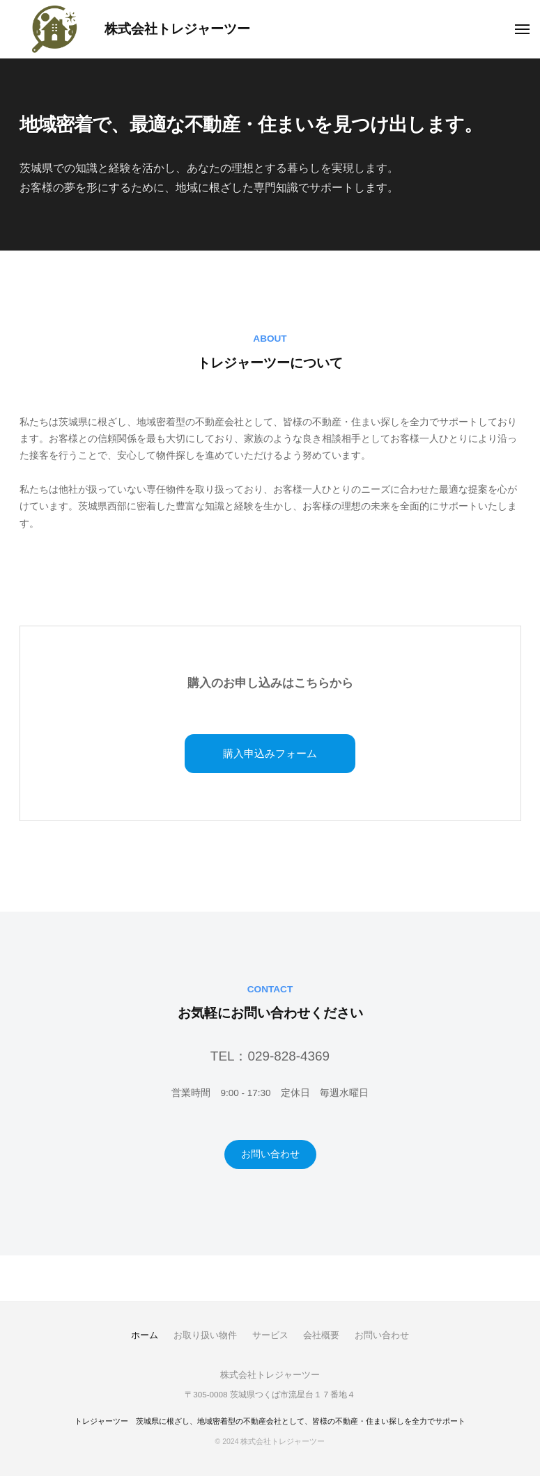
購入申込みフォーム (270, 753)
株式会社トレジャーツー (177, 29)
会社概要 (321, 1335)
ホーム (144, 1335)
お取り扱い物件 (205, 1335)
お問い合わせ (270, 1154)
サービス (270, 1335)
